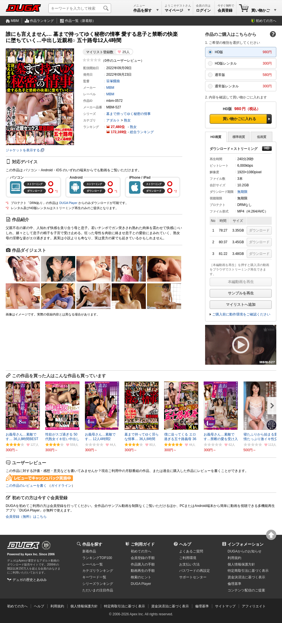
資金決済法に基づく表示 (170, 606)
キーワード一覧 (94, 577)
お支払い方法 (189, 564)
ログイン (203, 10)
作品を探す (92, 544)
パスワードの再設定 (194, 571)
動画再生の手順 (143, 571)
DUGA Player (68, 203)
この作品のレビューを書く (26, 486)
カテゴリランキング (97, 571)
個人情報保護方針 (241, 564)
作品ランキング (42, 21)
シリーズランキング (97, 584)
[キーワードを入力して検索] (79, 8)
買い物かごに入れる (239, 119)
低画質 (261, 137)
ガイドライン (61, 486)
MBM (15, 21)
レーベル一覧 (92, 564)
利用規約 (234, 558)
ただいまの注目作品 (97, 590)
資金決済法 (246, 577)
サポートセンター (193, 577)
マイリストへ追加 (241, 304)
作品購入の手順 (143, 564)
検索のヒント (141, 577)
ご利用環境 (187, 558)
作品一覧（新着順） (80, 21)
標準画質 (238, 137)
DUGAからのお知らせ (244, 551)
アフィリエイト (254, 606)
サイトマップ (225, 606)
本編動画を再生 (241, 282)
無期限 (242, 192)
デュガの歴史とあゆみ (30, 580)
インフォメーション (245, 544)
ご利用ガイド (143, 544)
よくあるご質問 (191, 551)
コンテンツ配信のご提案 (246, 590)
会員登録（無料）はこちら (26, 517)
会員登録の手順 (143, 558)
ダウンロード (259, 230)
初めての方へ (266, 21)
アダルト (113, 120)
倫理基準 (234, 584)
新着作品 (89, 551)
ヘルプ (185, 544)
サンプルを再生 (241, 293)
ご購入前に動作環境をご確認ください (241, 314)
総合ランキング (142, 132)
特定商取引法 (248, 571)
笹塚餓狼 (113, 81)
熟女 (127, 120)
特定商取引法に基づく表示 (124, 606)
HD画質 (216, 137)
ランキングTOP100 (97, 558)
